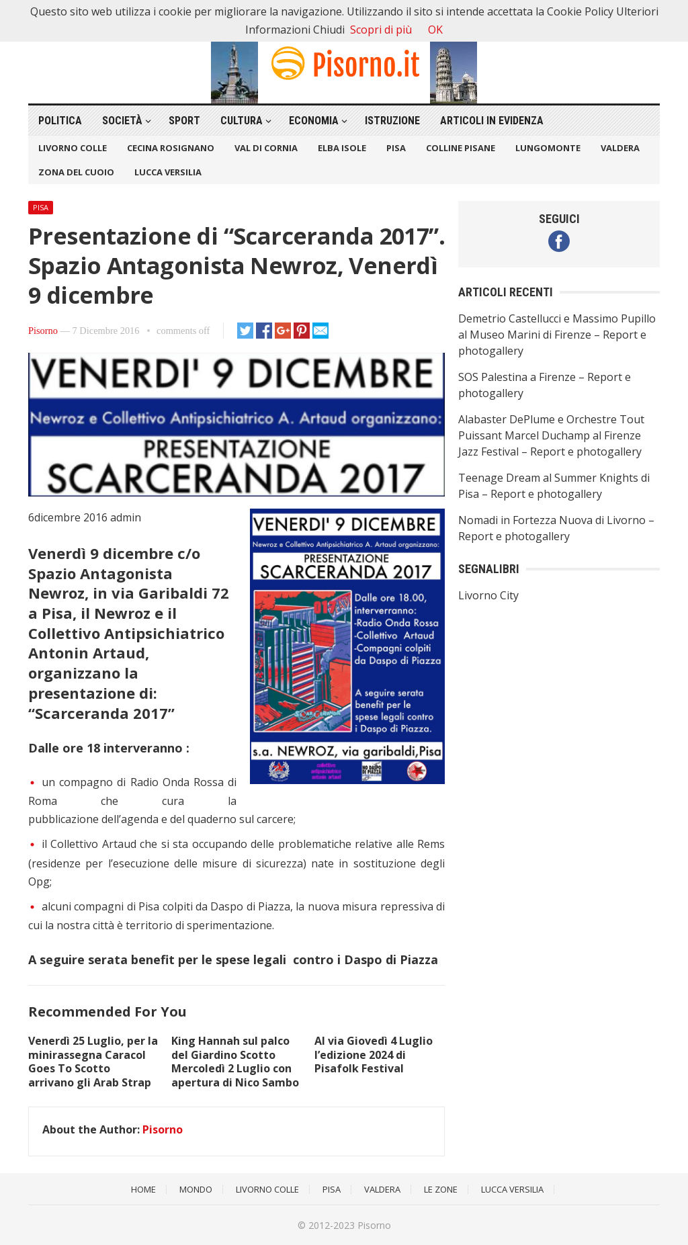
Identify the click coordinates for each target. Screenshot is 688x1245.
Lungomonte (547, 148)
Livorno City (488, 595)
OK (435, 29)
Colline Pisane (460, 148)
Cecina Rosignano (170, 148)
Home (143, 1189)
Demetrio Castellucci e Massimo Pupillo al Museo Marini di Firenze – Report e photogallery (557, 334)
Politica (60, 120)
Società (122, 120)
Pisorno (43, 330)
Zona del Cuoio (76, 172)
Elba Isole (342, 148)
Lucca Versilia (168, 172)
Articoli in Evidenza (492, 120)
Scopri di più (381, 29)
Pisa (396, 148)
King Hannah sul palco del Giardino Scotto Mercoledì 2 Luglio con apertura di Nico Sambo (235, 1061)
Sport (184, 120)
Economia (314, 120)
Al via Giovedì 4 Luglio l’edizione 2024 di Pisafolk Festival (373, 1054)
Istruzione (392, 120)
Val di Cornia (266, 148)
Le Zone (441, 1189)
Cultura (241, 120)
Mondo (195, 1189)
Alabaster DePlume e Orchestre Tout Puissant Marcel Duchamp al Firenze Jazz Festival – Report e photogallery (551, 435)
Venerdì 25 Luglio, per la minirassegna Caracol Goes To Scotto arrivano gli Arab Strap (93, 1061)
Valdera (620, 148)
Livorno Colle (72, 148)
